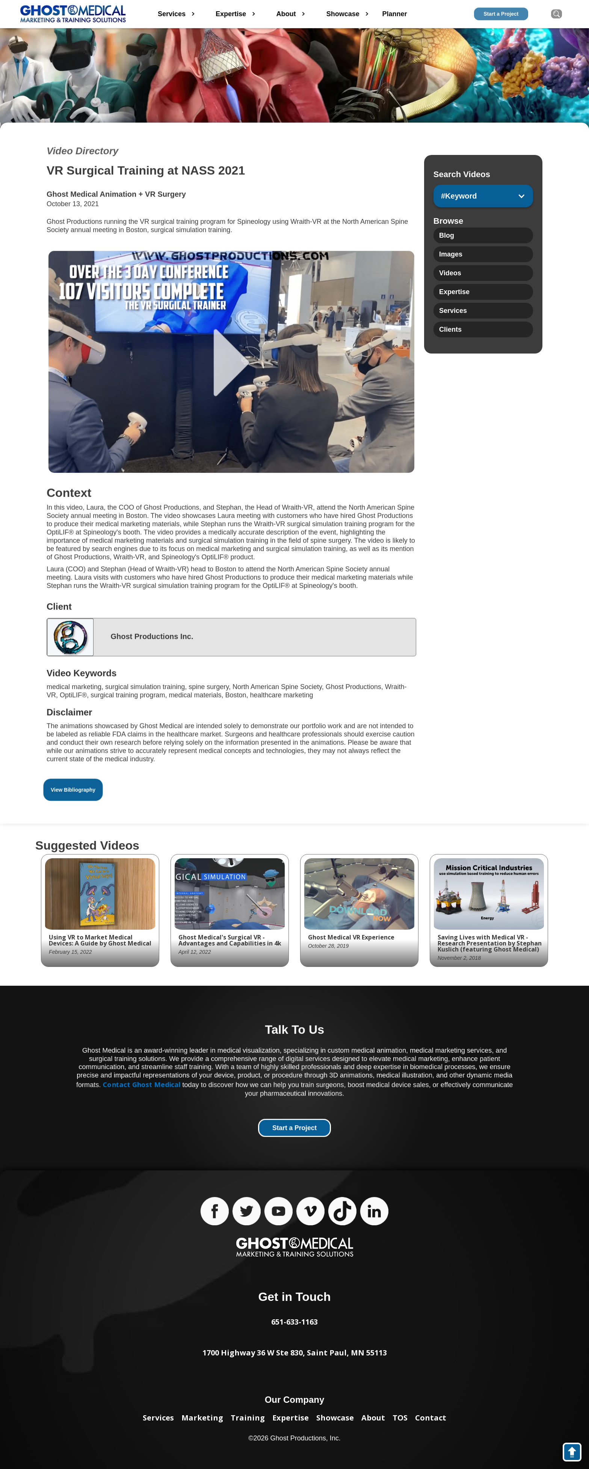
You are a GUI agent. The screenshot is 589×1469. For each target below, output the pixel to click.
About (373, 1418)
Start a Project (501, 14)
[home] (73, 14)
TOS (400, 1418)
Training (248, 1418)
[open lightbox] (231, 363)
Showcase (335, 1418)
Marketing (202, 1418)
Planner (402, 14)
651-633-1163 (294, 1322)
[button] (483, 196)
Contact (430, 1418)
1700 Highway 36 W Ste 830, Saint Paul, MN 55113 (294, 1353)
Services (158, 1418)
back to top (575, 1453)
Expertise (290, 1418)
